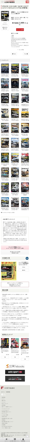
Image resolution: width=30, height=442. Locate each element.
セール (3, 398)
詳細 (23, 270)
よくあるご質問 (5, 415)
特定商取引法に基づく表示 (7, 418)
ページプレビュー (5, 23)
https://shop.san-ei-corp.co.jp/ (12, 240)
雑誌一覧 (3, 400)
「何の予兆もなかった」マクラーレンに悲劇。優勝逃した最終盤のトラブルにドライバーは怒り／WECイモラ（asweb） (15, 307)
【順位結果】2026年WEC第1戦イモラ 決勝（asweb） (13, 329)
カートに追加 (20, 29)
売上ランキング (5, 403)
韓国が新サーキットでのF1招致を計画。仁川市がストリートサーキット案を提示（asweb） (15, 303)
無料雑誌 (3, 397)
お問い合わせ (4, 416)
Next (15, 54)
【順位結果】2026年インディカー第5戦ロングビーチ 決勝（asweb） (14, 295)
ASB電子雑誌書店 (9, 388)
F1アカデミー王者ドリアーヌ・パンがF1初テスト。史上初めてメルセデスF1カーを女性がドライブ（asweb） (15, 314)
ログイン (6, 440)
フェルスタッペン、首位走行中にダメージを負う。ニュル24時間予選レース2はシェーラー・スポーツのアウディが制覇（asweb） (15, 299)
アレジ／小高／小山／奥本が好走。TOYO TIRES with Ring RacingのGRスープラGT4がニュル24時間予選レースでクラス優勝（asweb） (15, 319)
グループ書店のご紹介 (6, 428)
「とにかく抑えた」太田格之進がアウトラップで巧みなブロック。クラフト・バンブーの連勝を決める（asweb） (15, 323)
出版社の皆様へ (5, 423)
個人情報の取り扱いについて (7, 421)
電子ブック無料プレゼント (7, 406)
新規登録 (23, 440)
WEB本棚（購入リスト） (7, 411)
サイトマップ (4, 413)
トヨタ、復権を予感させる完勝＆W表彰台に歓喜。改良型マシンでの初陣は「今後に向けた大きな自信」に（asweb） (15, 311)
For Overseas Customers (7, 426)
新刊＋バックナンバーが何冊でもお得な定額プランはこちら (15, 284)
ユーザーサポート (5, 410)
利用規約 (3, 420)
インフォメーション (6, 408)
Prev (25, 54)
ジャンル (3, 402)
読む (23, 267)
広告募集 (3, 424)
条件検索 (3, 405)
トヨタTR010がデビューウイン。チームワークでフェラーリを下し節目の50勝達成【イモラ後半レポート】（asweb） (15, 327)
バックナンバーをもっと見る (7, 212)
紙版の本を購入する (5, 28)
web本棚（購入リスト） (15, 440)
